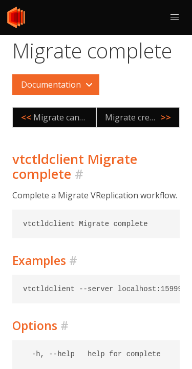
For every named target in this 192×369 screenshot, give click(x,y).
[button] (174, 17)
